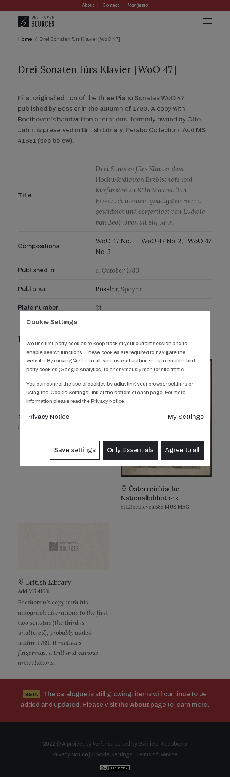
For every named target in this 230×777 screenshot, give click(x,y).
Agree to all (182, 450)
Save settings (75, 450)
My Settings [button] (186, 416)
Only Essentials (130, 450)
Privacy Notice (47, 416)
